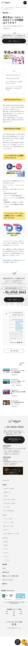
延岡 (7, 613)
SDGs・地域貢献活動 (8, 510)
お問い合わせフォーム (19, 260)
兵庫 (21, 611)
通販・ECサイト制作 (8, 526)
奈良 (14, 613)
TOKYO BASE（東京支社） (10, 503)
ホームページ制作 (7, 518)
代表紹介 (5, 496)
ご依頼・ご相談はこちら (14, 41)
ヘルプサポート (7, 560)
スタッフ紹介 (6, 507)
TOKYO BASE (7, 457)
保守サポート (6, 529)
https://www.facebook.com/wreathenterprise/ (19, 322)
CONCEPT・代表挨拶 (8, 488)
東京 (7, 611)
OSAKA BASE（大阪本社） (9, 499)
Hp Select (5, 552)
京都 (14, 611)
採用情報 (4, 564)
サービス (4, 515)
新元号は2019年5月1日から (13, 75)
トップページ (5, 480)
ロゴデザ (5, 549)
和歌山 (21, 613)
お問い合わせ (5, 572)
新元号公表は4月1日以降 (12, 78)
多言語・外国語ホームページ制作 (11, 533)
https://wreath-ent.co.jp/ (17, 319)
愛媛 (14, 615)
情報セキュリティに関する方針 (10, 576)
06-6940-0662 (6, 260)
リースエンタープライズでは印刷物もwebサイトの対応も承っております (14, 88)
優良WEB (4, 583)
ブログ (6, 7)
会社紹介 (4, 484)
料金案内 (5, 545)
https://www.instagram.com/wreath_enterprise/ (19, 328)
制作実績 (5, 541)
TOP (2, 7)
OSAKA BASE (7, 445)
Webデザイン (12, 7)
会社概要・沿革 (7, 492)
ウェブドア (5, 459)
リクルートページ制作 (8, 522)
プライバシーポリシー (8, 579)
